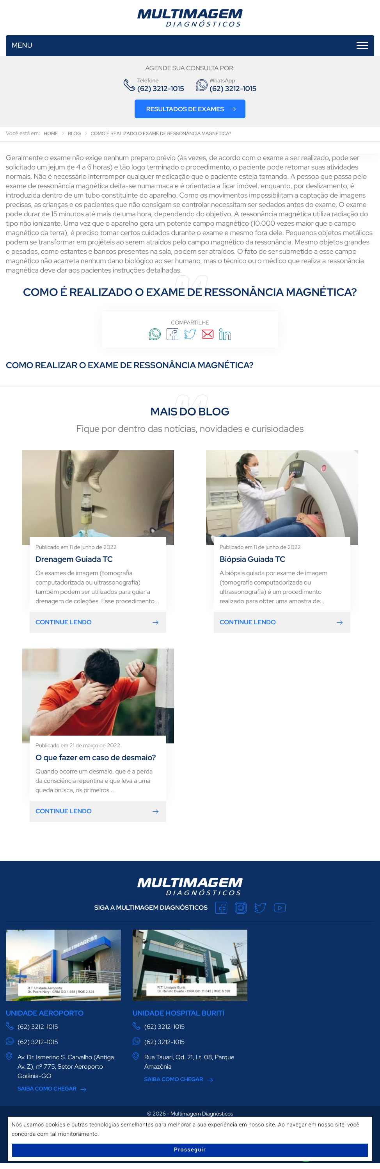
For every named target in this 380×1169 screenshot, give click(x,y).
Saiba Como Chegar (47, 1088)
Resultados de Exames (191, 109)
